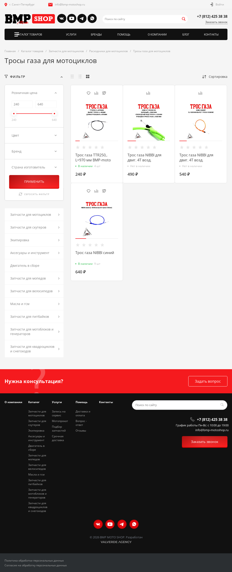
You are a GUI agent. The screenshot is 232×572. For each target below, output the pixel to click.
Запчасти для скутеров (37, 423)
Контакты (106, 402)
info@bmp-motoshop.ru (70, 4)
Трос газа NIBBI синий (94, 252)
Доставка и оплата (83, 413)
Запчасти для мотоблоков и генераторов (37, 493)
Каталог (34, 402)
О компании (13, 402)
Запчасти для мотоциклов (37, 413)
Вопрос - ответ (81, 423)
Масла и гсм (36, 474)
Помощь (81, 402)
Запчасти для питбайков (37, 482)
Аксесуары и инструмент (36, 438)
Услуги (57, 402)
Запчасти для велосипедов (37, 467)
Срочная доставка (58, 438)
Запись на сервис (59, 413)
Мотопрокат (60, 421)
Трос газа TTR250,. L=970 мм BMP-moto (93, 158)
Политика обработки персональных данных (34, 560)
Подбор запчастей (59, 428)
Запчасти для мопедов (37, 457)
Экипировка (36, 430)
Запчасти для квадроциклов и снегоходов (37, 507)
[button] (80, 238)
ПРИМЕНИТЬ (34, 181)
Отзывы (81, 430)
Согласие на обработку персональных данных (36, 565)
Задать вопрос (208, 381)
